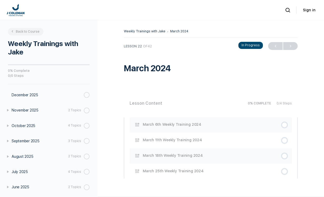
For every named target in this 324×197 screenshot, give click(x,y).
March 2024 (179, 31)
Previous (275, 46)
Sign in (309, 10)
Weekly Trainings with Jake (144, 31)
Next (290, 46)
